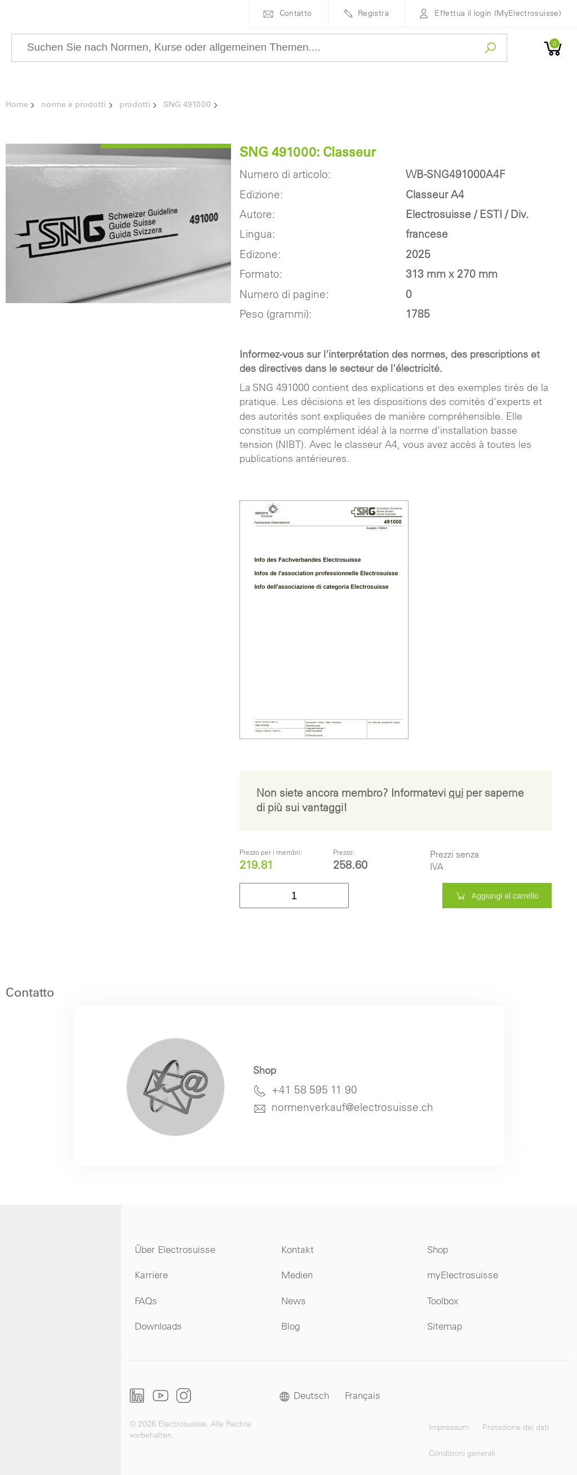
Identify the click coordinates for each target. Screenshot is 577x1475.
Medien (297, 1275)
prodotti (134, 104)
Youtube (160, 1395)
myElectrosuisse (462, 1275)
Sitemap (444, 1326)
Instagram (184, 1395)
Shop (437, 1249)
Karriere (151, 1275)
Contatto (295, 13)
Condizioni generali (462, 1453)
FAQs (146, 1301)
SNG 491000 (187, 104)
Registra (373, 13)
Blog (290, 1326)
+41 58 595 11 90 (314, 1089)
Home (17, 104)
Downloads (158, 1326)
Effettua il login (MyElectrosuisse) (497, 13)
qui (456, 792)
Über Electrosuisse (175, 1249)
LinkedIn (137, 1395)
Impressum (449, 1427)
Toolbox (443, 1301)
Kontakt (297, 1249)
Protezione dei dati (515, 1427)
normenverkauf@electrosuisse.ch (352, 1107)
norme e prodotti (73, 104)
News (293, 1301)
